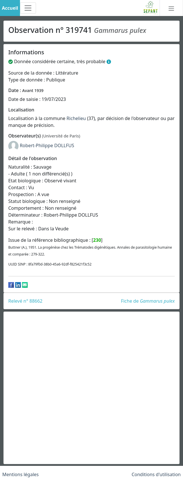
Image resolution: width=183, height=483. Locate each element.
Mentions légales (20, 474)
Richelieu (76, 118)
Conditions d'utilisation (156, 474)
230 (97, 240)
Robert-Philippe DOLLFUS (47, 145)
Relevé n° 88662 (25, 301)
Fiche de (148, 301)
